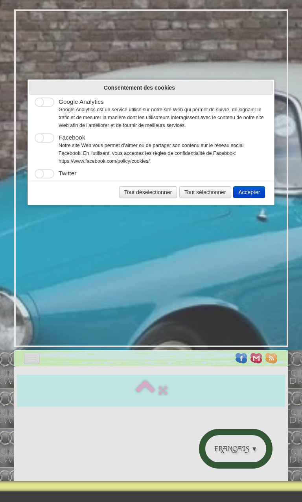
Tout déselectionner (148, 192)
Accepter (249, 192)
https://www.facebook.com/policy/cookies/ (104, 161)
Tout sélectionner (205, 192)
